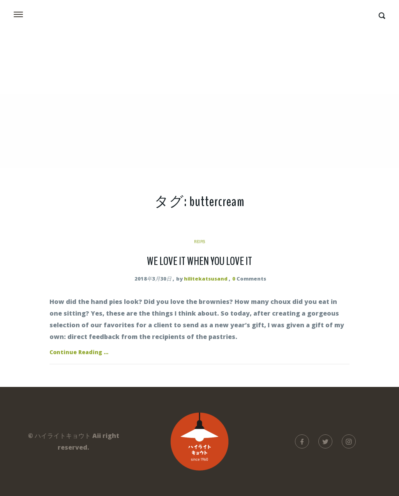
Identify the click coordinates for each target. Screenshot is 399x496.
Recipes (199, 242)
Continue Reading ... (78, 352)
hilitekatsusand (206, 278)
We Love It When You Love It (199, 261)
